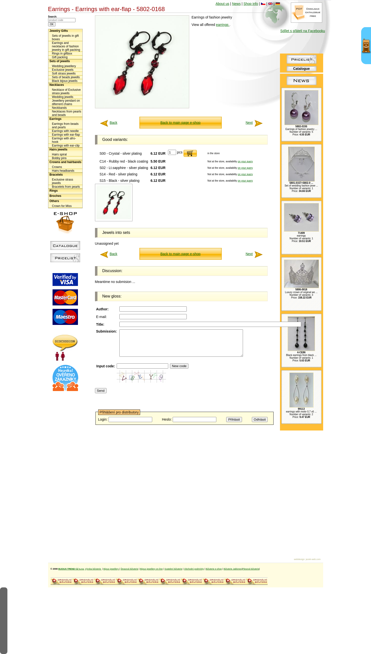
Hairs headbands (63, 170)
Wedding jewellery (64, 66)
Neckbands (59, 108)
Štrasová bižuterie (129, 569)
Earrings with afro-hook (64, 140)
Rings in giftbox (62, 53)
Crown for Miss (62, 206)
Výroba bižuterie (93, 569)
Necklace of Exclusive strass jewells (66, 91)
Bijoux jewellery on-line (151, 569)
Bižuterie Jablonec (232, 569)
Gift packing (60, 57)
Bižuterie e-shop (214, 569)
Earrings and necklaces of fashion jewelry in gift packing (66, 46)
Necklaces (57, 85)
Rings (54, 190)
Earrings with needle (65, 131)
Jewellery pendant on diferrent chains (66, 102)
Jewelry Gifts (59, 31)
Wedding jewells (63, 97)
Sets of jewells (60, 61)
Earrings (56, 119)
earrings (222, 25)
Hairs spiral (59, 154)
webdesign (299, 559)
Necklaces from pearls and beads (66, 113)
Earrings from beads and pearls (65, 125)
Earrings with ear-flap (66, 134)
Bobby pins (59, 158)
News (236, 4)
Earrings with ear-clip (66, 145)
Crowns (57, 167)
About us (222, 4)
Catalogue (301, 69)
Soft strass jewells (64, 73)
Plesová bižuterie (250, 569)
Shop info (250, 4)
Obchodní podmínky (194, 569)
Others (54, 201)
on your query (245, 161)
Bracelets (56, 174)
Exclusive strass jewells (62, 181)
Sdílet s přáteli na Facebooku (302, 31)
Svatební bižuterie (173, 569)
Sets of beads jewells (66, 77)
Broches (55, 196)
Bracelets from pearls (66, 186)
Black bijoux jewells (64, 81)
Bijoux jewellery (111, 569)
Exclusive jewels (63, 70)
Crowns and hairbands (65, 162)
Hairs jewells (59, 149)
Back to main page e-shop (180, 123)
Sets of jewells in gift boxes (65, 37)
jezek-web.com (313, 559)
